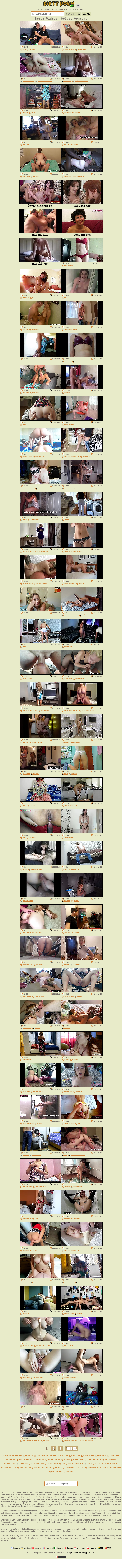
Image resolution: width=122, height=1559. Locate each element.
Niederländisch (41, 586)
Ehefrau (77, 114)
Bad (65, 300)
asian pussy (92, 1468)
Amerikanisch (69, 1316)
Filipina (39, 967)
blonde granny (78, 1461)
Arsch (66, 776)
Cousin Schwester (70, 808)
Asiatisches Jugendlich (31, 1443)
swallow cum (101, 1458)
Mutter (66, 522)
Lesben (66, 1380)
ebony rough (79, 1465)
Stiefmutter (39, 459)
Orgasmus (26, 395)
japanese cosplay (111, 1465)
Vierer (79, 1316)
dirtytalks (117, 1468)
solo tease (64, 1458)
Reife (24, 427)
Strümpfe (85, 617)
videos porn (40, 1458)
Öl (23, 1411)
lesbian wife (69, 1468)
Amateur (25, 332)
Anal (24, 840)
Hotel (34, 300)
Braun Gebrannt (69, 427)
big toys (98, 1465)
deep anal (12, 1461)
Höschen (67, 554)
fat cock (58, 1468)
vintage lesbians (53, 1461)
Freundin (26, 300)
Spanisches (26, 617)
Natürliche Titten (81, 82)
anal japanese (24, 1461)
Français (49, 1548)
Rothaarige (42, 490)
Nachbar (36, 177)
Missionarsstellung (45, 82)
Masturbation (79, 363)
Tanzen (66, 745)
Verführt (26, 1157)
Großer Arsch (28, 586)
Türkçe (70, 1548)
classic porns (114, 1458)
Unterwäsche (68, 268)
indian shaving (38, 1461)
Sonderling (68, 1094)
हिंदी (101, 1548)
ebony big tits (25, 1468)
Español (38, 1548)
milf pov (8, 1458)
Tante (24, 808)
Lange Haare (27, 935)
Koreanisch (68, 490)
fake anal (69, 1472)
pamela (89, 1465)
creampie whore (52, 1465)
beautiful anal (56, 1472)
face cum (67, 1461)
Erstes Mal (26, 1316)
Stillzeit (67, 114)
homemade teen (88, 1458)
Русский (92, 1548)
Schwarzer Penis (70, 177)
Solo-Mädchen (77, 554)
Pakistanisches (36, 872)
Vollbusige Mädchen (71, 713)
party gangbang (110, 1461)
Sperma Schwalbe (28, 681)
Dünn (33, 114)
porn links (90, 1553)
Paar (24, 50)
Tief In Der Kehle (29, 745)
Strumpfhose (79, 681)
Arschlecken (27, 999)
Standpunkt (68, 681)
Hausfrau (26, 363)
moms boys (18, 1458)
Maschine (26, 145)
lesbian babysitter (94, 1461)
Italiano (60, 1548)
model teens (75, 1458)
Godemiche (67, 363)
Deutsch (27, 1548)
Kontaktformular (78, 1553)
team (69, 1465)
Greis (41, 745)
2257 (68, 1553)
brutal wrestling (10, 1468)
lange (86, 13)
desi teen (37, 1468)
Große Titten (28, 1348)
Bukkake (76, 145)
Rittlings (67, 82)
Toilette (67, 903)
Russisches (82, 50)
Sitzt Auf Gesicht (88, 713)
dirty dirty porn (37, 1465)
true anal (48, 1468)
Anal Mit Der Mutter (71, 459)
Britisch (67, 145)
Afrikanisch (68, 1411)
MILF (65, 1157)
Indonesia (81, 1548)
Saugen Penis (27, 459)
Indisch (25, 114)
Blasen (25, 522)
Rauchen (67, 395)
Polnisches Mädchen (71, 332)
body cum (81, 1468)
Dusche (39, 1126)
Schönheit (26, 776)
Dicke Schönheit (28, 82)
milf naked (52, 1458)
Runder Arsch (38, 1094)
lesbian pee (23, 1465)
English (16, 1548)
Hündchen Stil (69, 50)
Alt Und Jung (27, 1189)
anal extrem (11, 1465)
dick (63, 1465)
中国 (109, 1548)
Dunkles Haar (69, 840)
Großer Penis (28, 903)
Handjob (32, 50)
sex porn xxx (104, 1468)
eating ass (29, 1458)
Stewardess (77, 967)
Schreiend (35, 395)
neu (78, 13)
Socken (81, 177)
